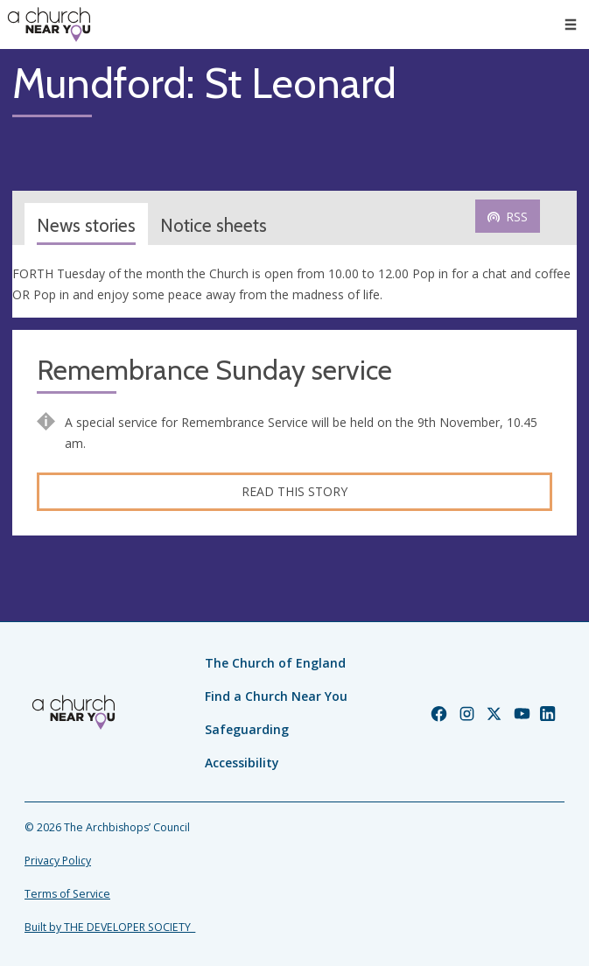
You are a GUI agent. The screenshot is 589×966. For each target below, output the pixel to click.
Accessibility (242, 762)
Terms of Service (67, 893)
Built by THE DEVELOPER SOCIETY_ (110, 927)
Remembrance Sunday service (214, 370)
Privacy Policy (58, 860)
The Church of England (275, 662)
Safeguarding (247, 729)
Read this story (294, 491)
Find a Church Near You (276, 696)
